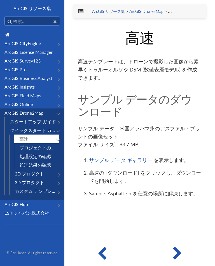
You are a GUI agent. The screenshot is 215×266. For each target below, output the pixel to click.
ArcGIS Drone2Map (23, 112)
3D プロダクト (29, 182)
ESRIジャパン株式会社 (26, 213)
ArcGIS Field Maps (22, 95)
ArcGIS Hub (16, 204)
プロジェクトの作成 (39, 147)
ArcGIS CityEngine (22, 43)
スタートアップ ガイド (33, 121)
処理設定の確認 (35, 156)
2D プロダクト (29, 173)
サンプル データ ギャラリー (120, 160)
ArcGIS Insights (19, 86)
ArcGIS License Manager (28, 52)
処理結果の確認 (35, 165)
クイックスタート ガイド (34, 130)
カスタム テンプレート (37, 191)
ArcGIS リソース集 (32, 8)
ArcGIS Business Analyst (28, 78)
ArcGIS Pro (15, 69)
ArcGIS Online (18, 104)
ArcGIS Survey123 (22, 60)
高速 (23, 139)
